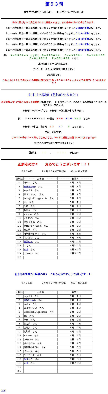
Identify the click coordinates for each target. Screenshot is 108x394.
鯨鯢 (30, 186)
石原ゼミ (28, 241)
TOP (3, 390)
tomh (26, 249)
